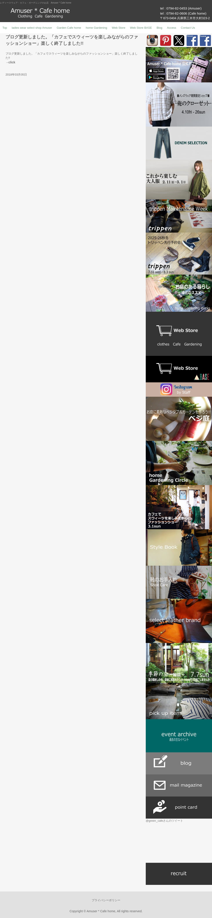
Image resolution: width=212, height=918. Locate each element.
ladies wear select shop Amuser (32, 27)
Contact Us (188, 27)
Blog (159, 27)
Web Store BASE (141, 27)
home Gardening (96, 27)
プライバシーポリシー (106, 900)
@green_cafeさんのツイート (164, 820)
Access (171, 27)
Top (4, 27)
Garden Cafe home (69, 27)
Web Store (118, 27)
